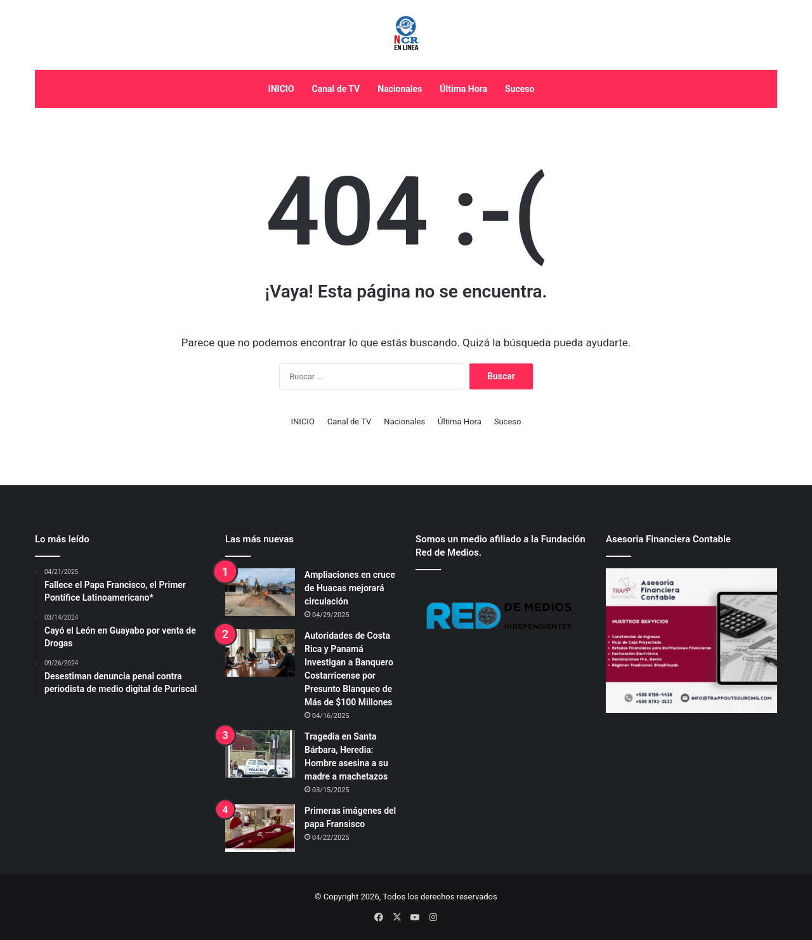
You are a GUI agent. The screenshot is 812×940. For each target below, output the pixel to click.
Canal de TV (336, 89)
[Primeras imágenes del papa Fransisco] (260, 828)
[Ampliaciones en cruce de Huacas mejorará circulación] (260, 592)
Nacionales (399, 89)
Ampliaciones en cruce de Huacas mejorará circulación (349, 588)
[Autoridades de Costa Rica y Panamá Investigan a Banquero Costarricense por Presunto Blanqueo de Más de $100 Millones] (260, 653)
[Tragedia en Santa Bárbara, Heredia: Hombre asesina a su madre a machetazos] (260, 754)
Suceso (519, 89)
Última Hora (463, 89)
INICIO (281, 89)
